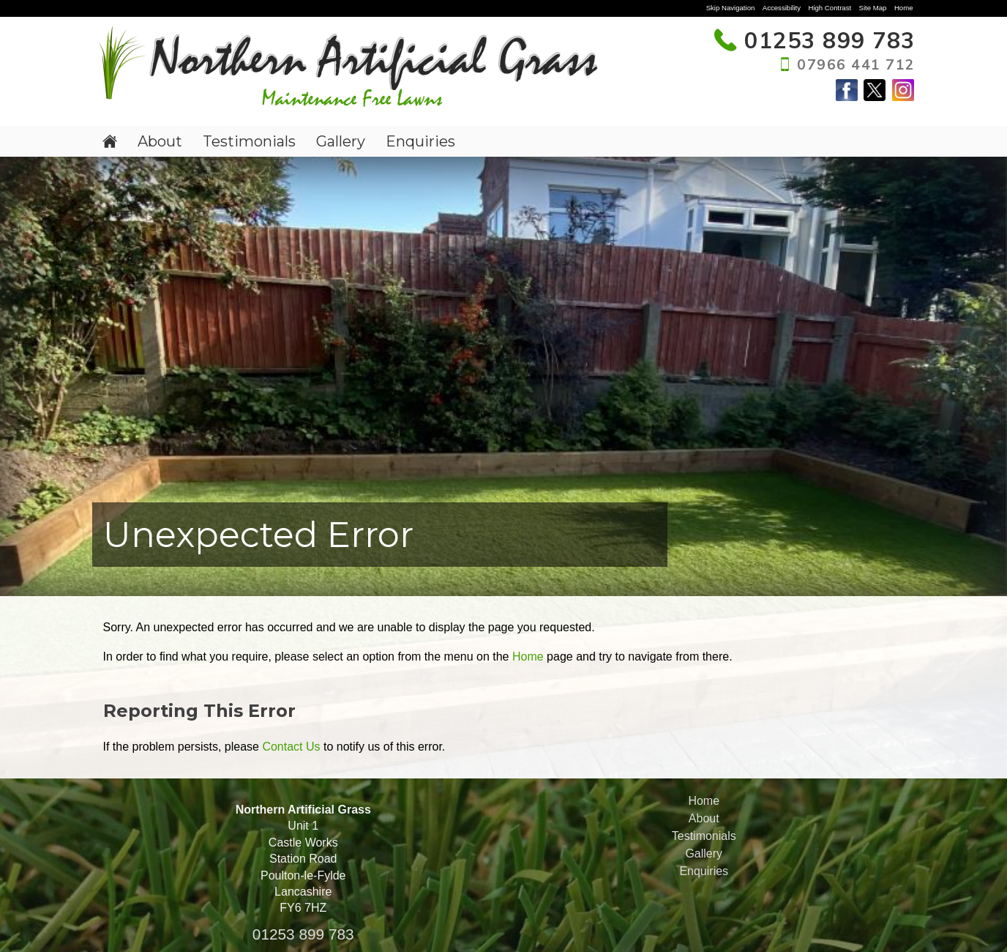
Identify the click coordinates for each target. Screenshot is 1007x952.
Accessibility (782, 8)
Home (903, 8)
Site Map (873, 8)
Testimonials (249, 141)
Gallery (340, 141)
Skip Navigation (730, 8)
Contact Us (291, 746)
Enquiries (420, 141)
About (160, 141)
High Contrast (829, 8)
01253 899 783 (303, 934)
